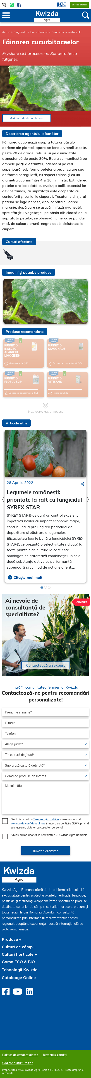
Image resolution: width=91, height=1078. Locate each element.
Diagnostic (20, 32)
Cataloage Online (19, 977)
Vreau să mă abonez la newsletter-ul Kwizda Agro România (49, 835)
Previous (6, 301)
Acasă (6, 32)
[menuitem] (59, 4)
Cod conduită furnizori (17, 1063)
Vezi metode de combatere (26, 118)
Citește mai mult (28, 577)
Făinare (43, 32)
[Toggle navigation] (6, 15)
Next (85, 298)
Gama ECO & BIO (18, 961)
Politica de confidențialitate (28, 823)
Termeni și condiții (55, 1055)
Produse (10, 939)
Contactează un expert (45, 665)
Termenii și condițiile (46, 819)
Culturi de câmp (17, 946)
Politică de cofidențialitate (20, 1055)
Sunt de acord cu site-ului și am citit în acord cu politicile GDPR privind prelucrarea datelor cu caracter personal (50, 823)
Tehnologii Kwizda (20, 969)
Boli (32, 32)
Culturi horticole (18, 954)
